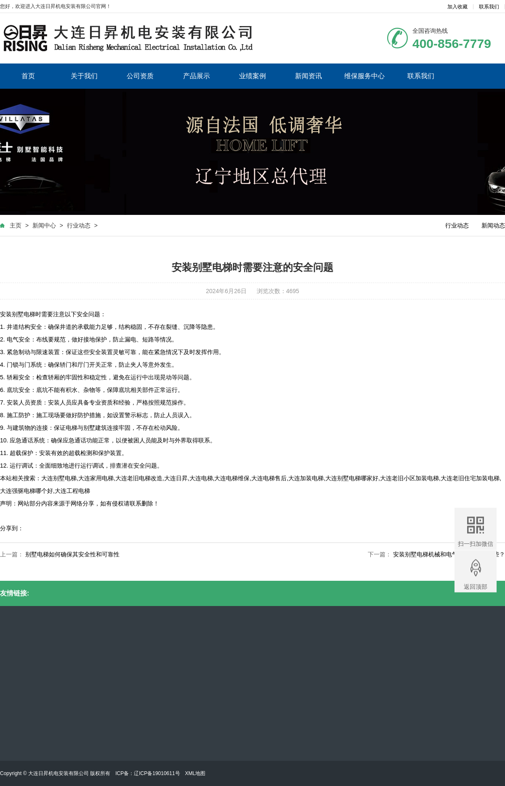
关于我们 (84, 75)
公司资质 (140, 75)
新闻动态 (493, 225)
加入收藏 (457, 7)
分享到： (12, 528)
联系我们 (489, 7)
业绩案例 (252, 75)
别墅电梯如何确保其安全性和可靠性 (72, 554)
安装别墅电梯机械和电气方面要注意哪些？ (449, 554)
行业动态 (78, 225)
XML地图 (195, 773)
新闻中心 (44, 225)
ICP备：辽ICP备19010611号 (147, 773)
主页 (15, 225)
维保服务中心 (364, 75)
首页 (28, 75)
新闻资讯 (308, 75)
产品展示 (196, 75)
